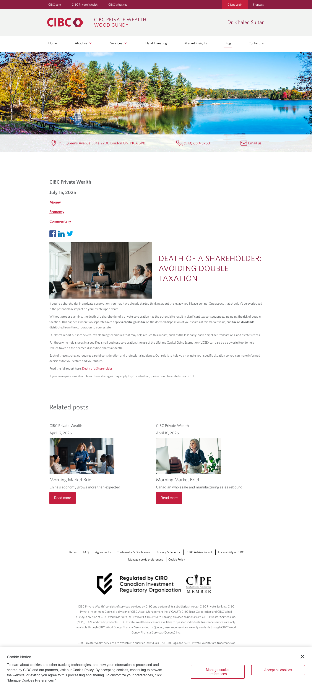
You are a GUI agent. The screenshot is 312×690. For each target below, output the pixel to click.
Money (55, 202)
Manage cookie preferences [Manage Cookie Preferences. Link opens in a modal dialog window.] (145, 559)
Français (258, 4)
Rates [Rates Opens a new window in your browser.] (72, 552)
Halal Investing (156, 43)
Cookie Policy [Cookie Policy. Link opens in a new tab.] (176, 559)
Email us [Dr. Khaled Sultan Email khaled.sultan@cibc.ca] (255, 143)
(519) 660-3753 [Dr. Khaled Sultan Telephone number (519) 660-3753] (197, 143)
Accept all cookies (278, 670)
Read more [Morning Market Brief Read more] (62, 498)
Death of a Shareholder (97, 368)
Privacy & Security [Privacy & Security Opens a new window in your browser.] (168, 552)
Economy (56, 211)
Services (119, 43)
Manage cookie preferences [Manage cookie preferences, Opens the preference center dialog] (217, 672)
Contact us (256, 43)
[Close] (302, 656)
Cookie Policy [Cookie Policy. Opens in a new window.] (83, 670)
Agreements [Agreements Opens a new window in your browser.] (103, 552)
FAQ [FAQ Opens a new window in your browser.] (86, 552)
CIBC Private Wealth (85, 4)
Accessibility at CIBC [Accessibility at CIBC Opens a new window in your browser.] (231, 552)
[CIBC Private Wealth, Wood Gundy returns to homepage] (135, 22)
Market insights (195, 43)
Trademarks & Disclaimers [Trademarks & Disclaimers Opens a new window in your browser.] (133, 552)
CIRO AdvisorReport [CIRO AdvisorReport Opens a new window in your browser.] (199, 552)
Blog (228, 43)
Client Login (235, 4)
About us (84, 43)
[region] (156, 668)
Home (52, 43)
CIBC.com (54, 4)
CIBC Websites (117, 4)
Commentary (60, 221)
